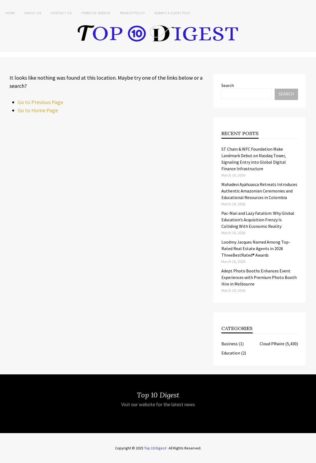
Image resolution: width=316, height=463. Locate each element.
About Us (32, 13)
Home (10, 13)
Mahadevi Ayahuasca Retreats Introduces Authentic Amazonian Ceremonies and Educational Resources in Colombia (259, 191)
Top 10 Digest (155, 448)
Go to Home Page (38, 110)
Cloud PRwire (272, 343)
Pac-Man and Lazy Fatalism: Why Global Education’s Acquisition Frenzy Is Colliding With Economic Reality (257, 219)
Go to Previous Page (40, 102)
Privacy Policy (132, 13)
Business (229, 343)
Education (230, 353)
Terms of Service (96, 13)
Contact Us (61, 13)
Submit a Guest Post (172, 13)
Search (227, 85)
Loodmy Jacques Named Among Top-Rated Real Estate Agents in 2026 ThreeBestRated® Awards (255, 248)
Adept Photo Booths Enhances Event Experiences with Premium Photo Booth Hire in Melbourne (259, 277)
